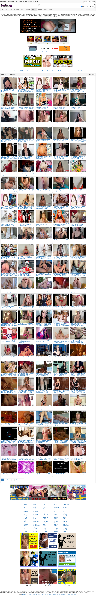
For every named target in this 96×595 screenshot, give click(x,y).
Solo (47, 140)
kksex (55, 519)
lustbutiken (65, 529)
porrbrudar (65, 505)
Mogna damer (78, 70)
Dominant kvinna (5, 90)
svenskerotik (26, 512)
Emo (40, 257)
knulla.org (24, 594)
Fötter (74, 90)
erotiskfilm (65, 514)
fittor (44, 505)
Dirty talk (28, 123)
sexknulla (56, 512)
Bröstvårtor (27, 158)
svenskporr (35, 522)
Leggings (62, 158)
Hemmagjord (25, 175)
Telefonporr (46, 68)
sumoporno (35, 524)
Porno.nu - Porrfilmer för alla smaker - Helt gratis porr (48, 51)
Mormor (7, 240)
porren (44, 518)
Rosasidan (74, 68)
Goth (54, 358)
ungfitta (25, 504)
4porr (44, 508)
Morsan (9, 108)
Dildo (54, 140)
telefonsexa (56, 507)
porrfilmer (65, 524)
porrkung (35, 515)
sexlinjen (25, 517)
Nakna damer (72, 70)
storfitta (25, 518)
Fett (76, 392)
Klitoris (71, 257)
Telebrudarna (20, 68)
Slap (80, 475)
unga (64, 517)
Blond (71, 107)
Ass (23, 90)
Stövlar (9, 140)
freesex (25, 525)
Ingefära (13, 108)
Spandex (76, 292)
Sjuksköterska (82, 375)
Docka (74, 107)
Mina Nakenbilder (52, 68)
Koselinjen (37, 68)
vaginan (45, 512)
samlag (35, 528)
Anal (37, 307)
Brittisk (23, 157)
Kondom (63, 324)
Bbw (19, 123)
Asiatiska (38, 324)
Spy (63, 375)
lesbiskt (65, 510)
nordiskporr (35, 512)
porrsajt (55, 529)
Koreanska (42, 325)
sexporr (55, 511)
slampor (65, 528)
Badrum (64, 107)
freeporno (26, 528)
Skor (42, 292)
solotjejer (45, 522)
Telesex (29, 68)
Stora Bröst (27, 90)
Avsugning (20, 91)
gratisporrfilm (56, 521)
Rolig (62, 207)
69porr (34, 507)
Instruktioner (11, 90)
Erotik (43, 70)
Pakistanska (48, 174)
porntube (65, 521)
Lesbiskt (61, 208)
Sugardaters (67, 70)
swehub (45, 515)
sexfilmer (56, 514)
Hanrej (64, 458)
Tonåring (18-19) (4, 258)
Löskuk (80, 123)
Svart (19, 324)
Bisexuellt (72, 424)
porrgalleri (56, 517)
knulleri (25, 515)
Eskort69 (19, 70)
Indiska (37, 174)
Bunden (79, 140)
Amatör (54, 107)
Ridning (8, 358)
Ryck (42, 123)
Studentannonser (30, 70)
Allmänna (3, 358)
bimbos (25, 531)
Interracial (83, 257)
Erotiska (13, 141)
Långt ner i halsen (56, 325)
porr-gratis (65, 508)
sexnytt (44, 525)
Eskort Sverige (58, 68)
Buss (76, 157)
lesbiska (45, 531)
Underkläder (72, 108)
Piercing (40, 409)
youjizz (55, 505)
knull (25, 514)
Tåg (23, 191)
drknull (44, 507)
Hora (37, 125)
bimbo (34, 518)
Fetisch (78, 90)
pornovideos (66, 522)
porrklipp (35, 531)
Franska (15, 158)
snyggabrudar (36, 527)
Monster (76, 258)
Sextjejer (69, 68)
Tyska (63, 408)
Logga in (93, 1)
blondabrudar (66, 525)
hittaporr (45, 528)
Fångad (6, 257)
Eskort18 (80, 68)
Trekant (26, 375)
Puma (10, 190)
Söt (26, 174)
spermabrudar (36, 525)
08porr (55, 522)
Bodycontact (85, 68)
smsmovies (56, 510)
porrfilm (25, 507)
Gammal (20, 158)
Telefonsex (25, 68)
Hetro (83, 6)
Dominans (23, 107)
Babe (23, 174)
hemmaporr (26, 524)
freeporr (25, 527)
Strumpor (38, 225)
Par (57, 207)
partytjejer (35, 511)
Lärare (41, 141)
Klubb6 (77, 68)
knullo (34, 519)
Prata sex (32, 68)
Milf (63, 140)
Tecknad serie (39, 108)
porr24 (44, 529)
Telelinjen (16, 68)
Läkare (25, 91)
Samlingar (76, 224)
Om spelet (65, 190)
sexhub (55, 527)
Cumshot (3, 141)
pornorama (45, 521)
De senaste (92, 74)
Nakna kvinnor (24, 70)
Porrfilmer (60, 70)
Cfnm (54, 392)
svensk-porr (45, 517)
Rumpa (40, 157)
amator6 (65, 515)
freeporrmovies (27, 508)
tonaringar (45, 514)
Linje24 (12, 68)
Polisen (13, 257)
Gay (87, 6)
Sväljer (63, 225)
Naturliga (26, 208)
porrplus (55, 525)
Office (9, 257)
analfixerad (65, 527)
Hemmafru (83, 408)
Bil (47, 107)
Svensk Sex (56, 70)
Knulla (63, 70)
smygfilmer (35, 505)
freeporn (25, 529)
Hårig (57, 240)
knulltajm (55, 518)
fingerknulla (65, 512)
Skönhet (61, 391)
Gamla (30, 208)
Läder (77, 425)
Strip (80, 442)
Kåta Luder (15, 70)
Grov (64, 208)
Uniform (78, 175)
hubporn (25, 522)
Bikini (19, 157)
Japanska (38, 325)
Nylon (77, 108)
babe (25, 521)
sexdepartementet (47, 527)
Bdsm (5, 140)
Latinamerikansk (39, 158)
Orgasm (3, 91)
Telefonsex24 (41, 68)
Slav (79, 91)
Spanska (13, 341)
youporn (65, 507)
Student (37, 141)
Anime (20, 90)
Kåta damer (83, 70)
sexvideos (26, 510)
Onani (46, 123)
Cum (40, 90)
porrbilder (56, 531)
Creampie (60, 108)
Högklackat (24, 108)
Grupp (71, 324)
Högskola (76, 257)
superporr (56, 508)
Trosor (77, 342)
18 (57, 107)
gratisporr (45, 510)
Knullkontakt (39, 70)
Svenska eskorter (64, 68)
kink (44, 519)
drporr (44, 524)
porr (64, 518)
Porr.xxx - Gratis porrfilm (48, 52)
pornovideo (56, 524)
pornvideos (65, 519)
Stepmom (44, 208)
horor (34, 504)
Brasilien (84, 174)
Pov (77, 91)
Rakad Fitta (51, 70)
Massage (66, 123)
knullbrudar (35, 514)
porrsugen (56, 515)
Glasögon (13, 107)
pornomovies (36, 521)
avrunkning (35, 510)
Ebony (71, 90)
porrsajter (56, 528)
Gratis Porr (47, 70)
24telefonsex (66, 504)
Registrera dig (87, 1)
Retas (82, 91)
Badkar (60, 107)
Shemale (92, 6)
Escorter (35, 70)
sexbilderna (26, 511)
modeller (55, 504)
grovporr (25, 519)
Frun (80, 409)
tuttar (25, 505)
